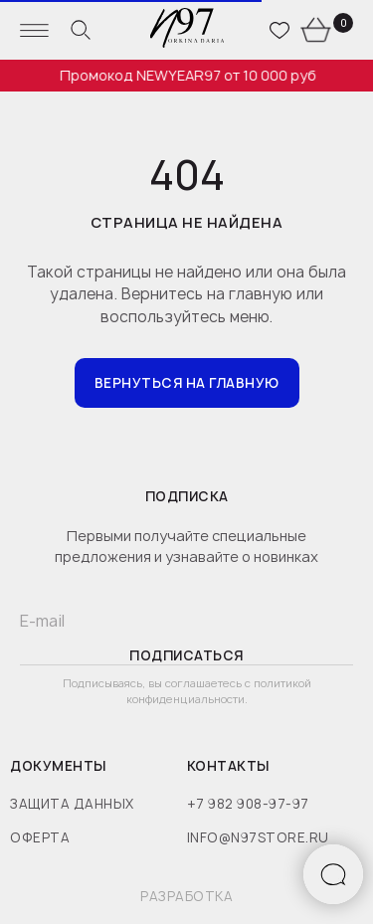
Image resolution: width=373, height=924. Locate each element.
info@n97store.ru (258, 837)
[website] (81, 30)
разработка (186, 896)
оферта (40, 837)
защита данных (72, 804)
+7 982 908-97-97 (248, 804)
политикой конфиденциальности (218, 690)
